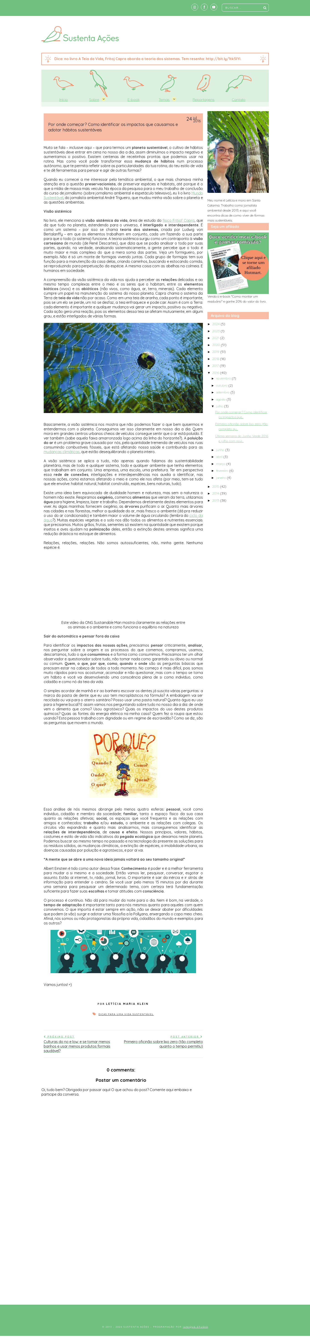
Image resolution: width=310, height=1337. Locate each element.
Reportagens (203, 99)
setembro (223, 392)
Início (63, 99)
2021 (216, 338)
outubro (222, 385)
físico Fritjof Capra (178, 220)
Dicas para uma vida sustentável (126, 1014)
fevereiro (222, 471)
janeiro (221, 478)
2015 (216, 487)
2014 (216, 493)
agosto (221, 399)
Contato (238, 99)
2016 (216, 373)
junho (220, 450)
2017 (216, 366)
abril (219, 457)
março (221, 464)
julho (220, 406)
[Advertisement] (155, 1261)
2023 (216, 331)
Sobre (94, 99)
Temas (164, 99)
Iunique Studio (195, 1326)
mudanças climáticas (62, 451)
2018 (216, 359)
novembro (224, 378)
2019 (216, 352)
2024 (216, 324)
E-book (134, 99)
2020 (216, 345)
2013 (216, 500)
